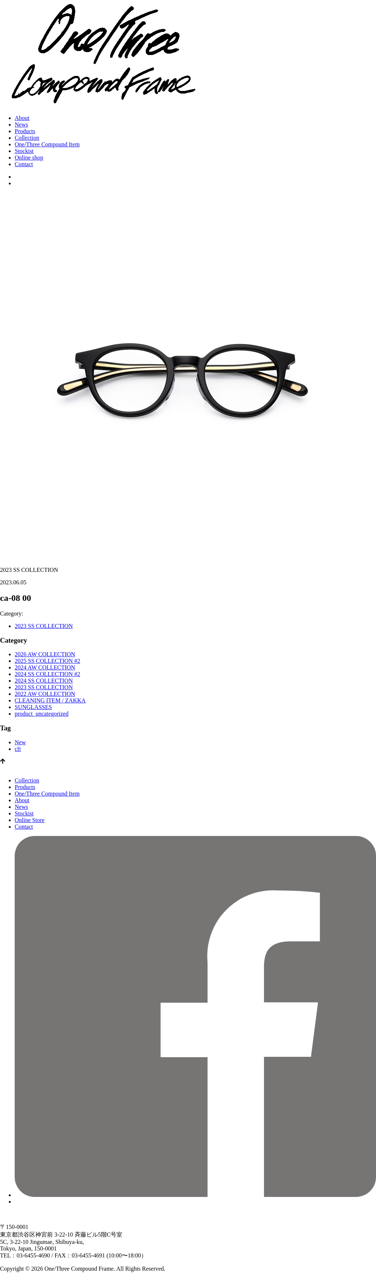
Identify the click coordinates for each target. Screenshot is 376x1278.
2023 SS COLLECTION (44, 626)
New (20, 742)
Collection (27, 138)
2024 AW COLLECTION (45, 667)
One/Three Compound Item (47, 144)
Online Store (29, 820)
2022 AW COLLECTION (45, 694)
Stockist (24, 151)
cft (18, 749)
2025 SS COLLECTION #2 (47, 661)
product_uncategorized (42, 714)
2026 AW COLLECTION (45, 654)
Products (25, 131)
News (21, 124)
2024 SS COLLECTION (44, 681)
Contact (24, 164)
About (22, 118)
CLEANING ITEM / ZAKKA (50, 700)
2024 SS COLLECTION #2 (47, 674)
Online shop (29, 157)
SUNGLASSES (33, 707)
